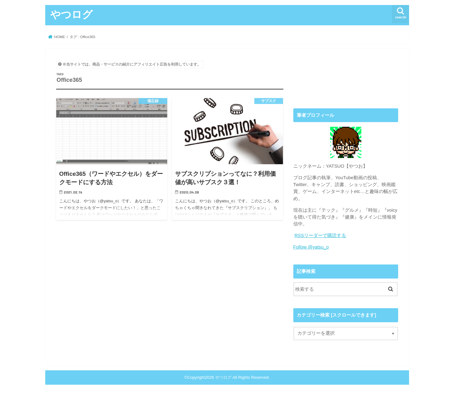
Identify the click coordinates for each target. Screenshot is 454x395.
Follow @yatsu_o (311, 246)
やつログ (71, 14)
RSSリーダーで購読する (320, 235)
